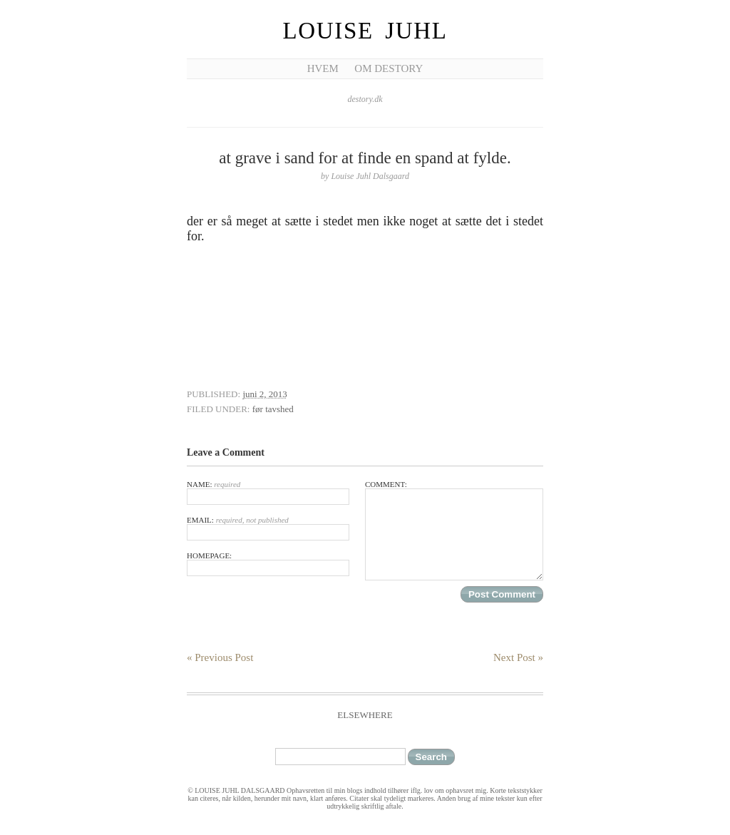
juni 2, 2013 (264, 394)
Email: (268, 528)
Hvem (323, 68)
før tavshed (273, 409)
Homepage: (268, 563)
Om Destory (388, 68)
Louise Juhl (365, 30)
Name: (268, 492)
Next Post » (518, 657)
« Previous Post (220, 657)
